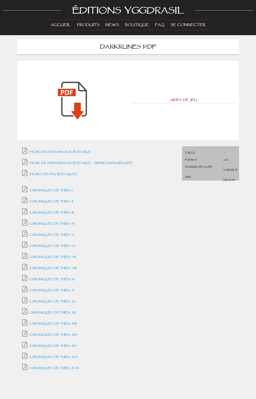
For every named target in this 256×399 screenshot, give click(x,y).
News (112, 24)
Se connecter (187, 24)
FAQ (159, 24)
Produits (88, 24)
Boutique (137, 24)
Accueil (62, 24)
